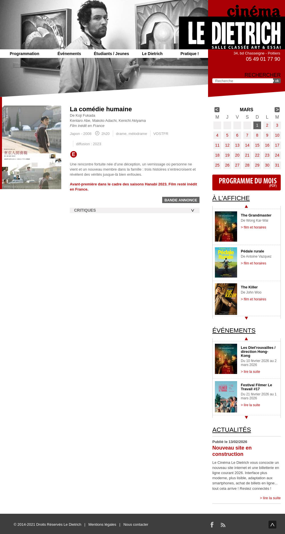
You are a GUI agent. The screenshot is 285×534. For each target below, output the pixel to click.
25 (217, 165)
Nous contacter (135, 524)
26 (227, 165)
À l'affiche (231, 198)
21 (247, 155)
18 (217, 155)
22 (257, 155)
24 (277, 155)
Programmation (24, 53)
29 (257, 165)
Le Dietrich (152, 53)
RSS (223, 525)
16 (267, 145)
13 (237, 145)
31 (277, 165)
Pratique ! (189, 53)
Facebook (212, 525)
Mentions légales (102, 524)
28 (247, 165)
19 (227, 155)
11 (217, 145)
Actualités (231, 429)
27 (237, 165)
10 (277, 135)
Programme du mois (246, 183)
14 (247, 145)
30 (267, 165)
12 (227, 145)
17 (277, 145)
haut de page (272, 525)
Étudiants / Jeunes (111, 53)
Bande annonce (180, 200)
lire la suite (272, 498)
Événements (69, 53)
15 (257, 145)
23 (267, 155)
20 (237, 155)
